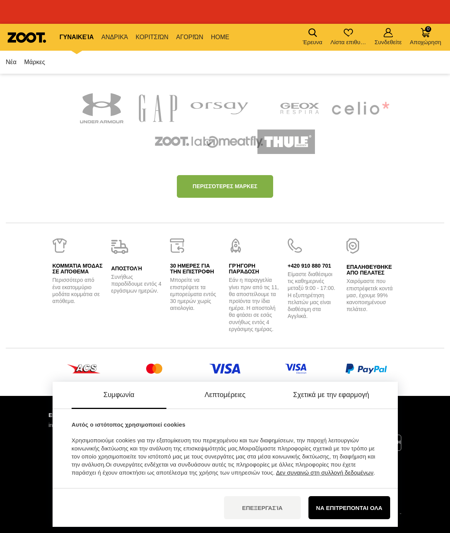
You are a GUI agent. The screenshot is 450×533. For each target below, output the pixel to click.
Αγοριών (189, 37)
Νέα (11, 62)
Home (220, 37)
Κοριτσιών (152, 37)
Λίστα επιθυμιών (349, 36)
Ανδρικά (114, 37)
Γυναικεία (76, 37)
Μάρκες (34, 62)
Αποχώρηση (425, 35)
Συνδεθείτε (388, 36)
